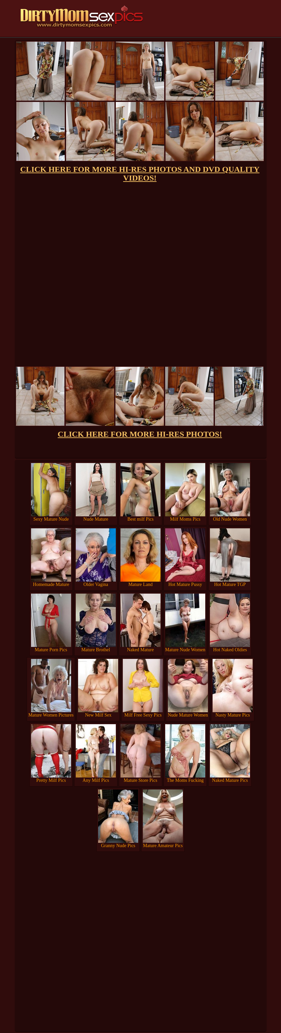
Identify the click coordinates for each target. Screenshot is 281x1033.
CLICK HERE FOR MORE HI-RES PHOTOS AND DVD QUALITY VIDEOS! (140, 173)
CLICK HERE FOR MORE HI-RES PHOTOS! (140, 434)
